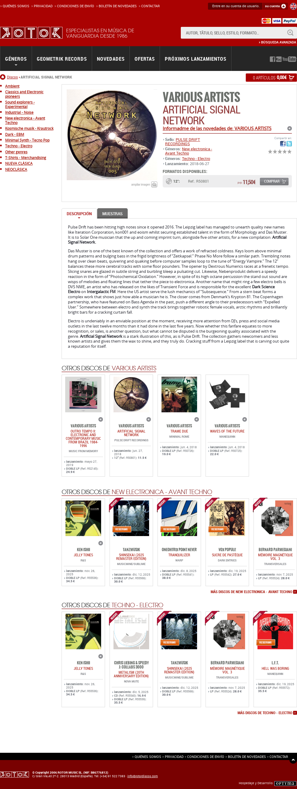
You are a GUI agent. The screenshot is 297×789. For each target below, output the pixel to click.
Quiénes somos (16, 6)
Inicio (3, 77)
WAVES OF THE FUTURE (227, 431)
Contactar (150, 6)
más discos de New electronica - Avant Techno (251, 591)
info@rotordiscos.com (142, 776)
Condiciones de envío (205, 756)
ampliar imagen (140, 184)
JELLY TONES (83, 554)
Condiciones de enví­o (75, 6)
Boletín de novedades (118, 6)
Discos (12, 77)
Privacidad (43, 6)
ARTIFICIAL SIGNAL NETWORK (131, 433)
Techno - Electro (196, 158)
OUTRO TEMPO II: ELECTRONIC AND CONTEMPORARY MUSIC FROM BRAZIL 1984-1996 (83, 438)
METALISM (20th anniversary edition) (131, 674)
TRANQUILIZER (179, 554)
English (293, 6)
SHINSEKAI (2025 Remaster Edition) (131, 556)
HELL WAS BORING (275, 668)
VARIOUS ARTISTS (201, 97)
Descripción (79, 213)
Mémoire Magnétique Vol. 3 (275, 556)
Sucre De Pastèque (227, 554)
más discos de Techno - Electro (265, 713)
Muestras (112, 213)
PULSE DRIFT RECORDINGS (182, 141)
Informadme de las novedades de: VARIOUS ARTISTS (217, 128)
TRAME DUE (179, 431)
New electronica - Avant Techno (188, 151)
